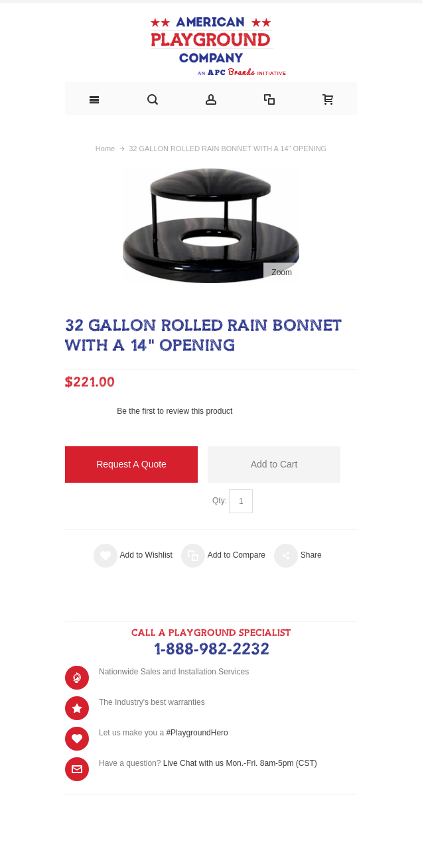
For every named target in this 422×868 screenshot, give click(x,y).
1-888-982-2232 (211, 650)
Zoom (281, 272)
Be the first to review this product (174, 411)
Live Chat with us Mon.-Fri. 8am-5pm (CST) (240, 763)
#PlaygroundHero (197, 732)
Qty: (219, 500)
